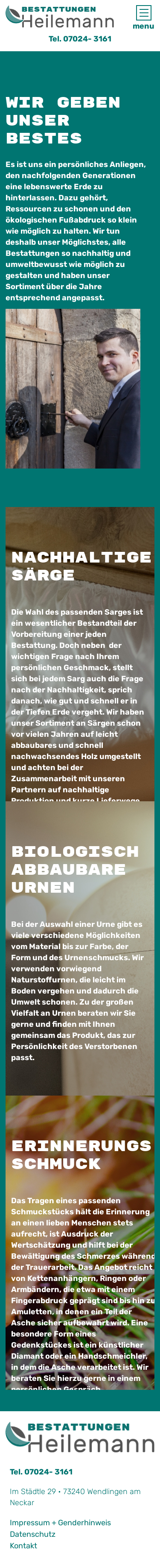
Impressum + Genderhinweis (60, 1522)
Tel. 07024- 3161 (80, 39)
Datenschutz (32, 1534)
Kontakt (23, 1545)
